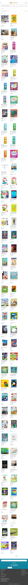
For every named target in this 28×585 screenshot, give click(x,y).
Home (2, 13)
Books (4, 13)
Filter (2, 8)
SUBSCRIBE (14, 562)
